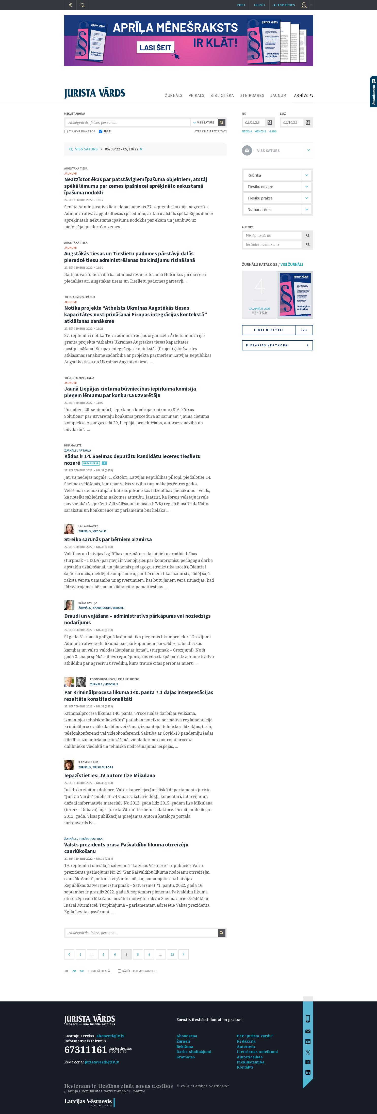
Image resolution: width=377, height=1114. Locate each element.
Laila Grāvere (88, 526)
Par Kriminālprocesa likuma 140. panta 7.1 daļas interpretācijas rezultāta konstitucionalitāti (138, 695)
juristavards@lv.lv (102, 1062)
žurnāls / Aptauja (77, 450)
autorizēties (284, 5)
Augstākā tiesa (76, 168)
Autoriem (246, 1046)
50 (82, 970)
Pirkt (241, 5)
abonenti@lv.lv (110, 1035)
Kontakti (245, 1067)
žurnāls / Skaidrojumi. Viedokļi (101, 608)
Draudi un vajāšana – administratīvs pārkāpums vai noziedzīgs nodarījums (137, 619)
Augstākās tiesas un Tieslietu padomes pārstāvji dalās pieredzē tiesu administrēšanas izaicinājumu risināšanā (129, 257)
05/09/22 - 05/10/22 (121, 148)
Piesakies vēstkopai (277, 345)
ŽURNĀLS (174, 95)
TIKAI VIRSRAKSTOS (79, 131)
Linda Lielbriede (128, 679)
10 (66, 970)
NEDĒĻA (247, 131)
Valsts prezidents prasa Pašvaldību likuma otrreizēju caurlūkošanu (126, 848)
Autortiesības (250, 1057)
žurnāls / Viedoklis (92, 531)
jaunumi (70, 173)
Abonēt (259, 5)
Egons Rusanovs (102, 679)
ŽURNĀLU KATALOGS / (272, 264)
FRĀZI (105, 131)
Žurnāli (183, 1041)
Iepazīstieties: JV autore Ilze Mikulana (109, 775)
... (92, 954)
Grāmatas (185, 1057)
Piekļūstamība (251, 1062)
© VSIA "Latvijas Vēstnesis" (202, 1086)
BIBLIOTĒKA (222, 95)
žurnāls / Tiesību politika (83, 839)
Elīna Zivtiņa (87, 603)
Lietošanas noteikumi (257, 1051)
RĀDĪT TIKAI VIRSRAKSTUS (137, 971)
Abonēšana (187, 1035)
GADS (273, 131)
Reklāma (184, 1046)
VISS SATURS (86, 148)
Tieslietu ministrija (79, 378)
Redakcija (246, 1041)
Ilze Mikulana (88, 762)
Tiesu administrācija (79, 297)
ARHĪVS (301, 95)
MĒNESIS (260, 131)
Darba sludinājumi (193, 1051)
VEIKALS (196, 95)
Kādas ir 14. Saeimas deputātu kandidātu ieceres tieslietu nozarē (132, 459)
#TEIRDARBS (252, 95)
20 (74, 970)
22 (172, 954)
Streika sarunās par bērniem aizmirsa (108, 539)
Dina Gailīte (72, 445)
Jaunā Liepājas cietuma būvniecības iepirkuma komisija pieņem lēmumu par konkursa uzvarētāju (130, 392)
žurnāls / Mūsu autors (95, 767)
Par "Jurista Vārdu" (255, 1035)
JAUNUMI (279, 95)
